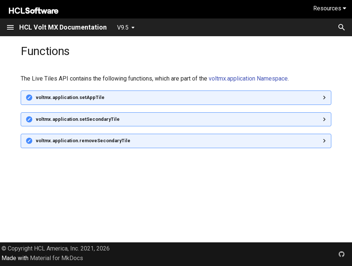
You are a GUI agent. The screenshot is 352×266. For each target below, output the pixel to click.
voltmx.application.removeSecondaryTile (83, 140)
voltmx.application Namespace (248, 78)
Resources (329, 8)
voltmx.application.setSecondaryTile (78, 119)
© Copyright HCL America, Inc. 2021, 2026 (55, 248)
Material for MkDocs (56, 258)
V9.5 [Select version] (123, 27)
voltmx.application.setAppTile (70, 97)
